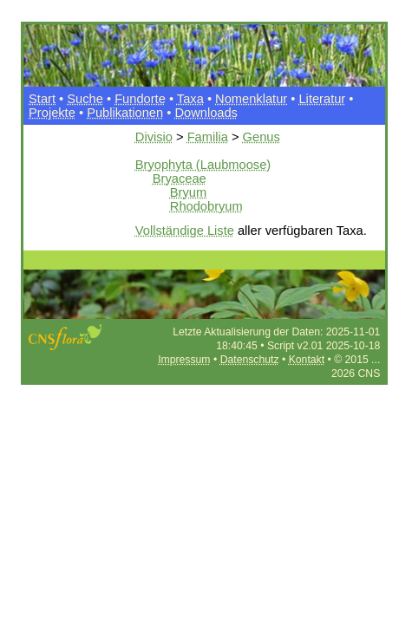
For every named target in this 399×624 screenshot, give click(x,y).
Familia (207, 137)
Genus (261, 137)
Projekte (52, 113)
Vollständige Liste (184, 230)
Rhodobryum (206, 206)
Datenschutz (249, 360)
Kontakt (306, 360)
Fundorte (140, 99)
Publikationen (125, 113)
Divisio (154, 137)
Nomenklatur (251, 99)
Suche (85, 99)
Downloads (206, 113)
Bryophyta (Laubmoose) (203, 165)
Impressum (184, 360)
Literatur (321, 99)
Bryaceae (179, 178)
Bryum (188, 192)
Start (42, 99)
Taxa (190, 99)
